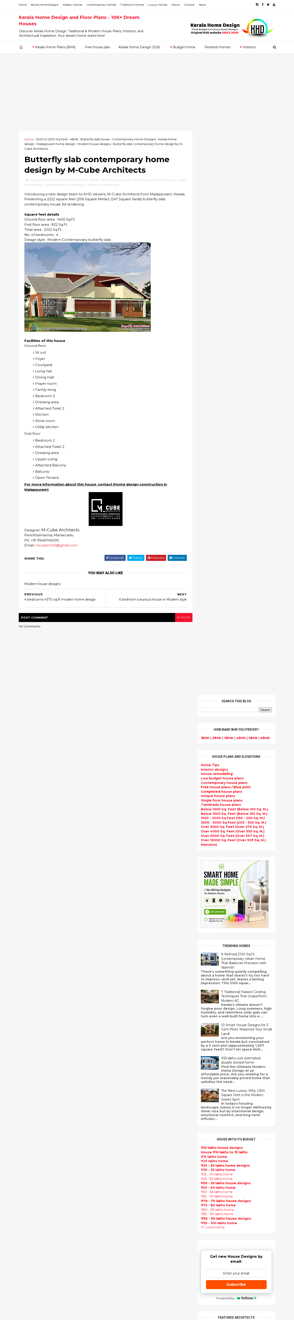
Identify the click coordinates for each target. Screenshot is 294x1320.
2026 (28, 906)
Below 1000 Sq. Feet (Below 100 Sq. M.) (233, 246)
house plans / (225, 224)
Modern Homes (73, 4)
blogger (181, 617)
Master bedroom (120, 1211)
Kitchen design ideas (124, 1174)
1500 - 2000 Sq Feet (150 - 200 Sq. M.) (232, 255)
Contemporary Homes (102, 4)
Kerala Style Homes (123, 1045)
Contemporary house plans (223, 219)
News (203, 4)
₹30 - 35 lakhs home (217, 606)
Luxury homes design (125, 1007)
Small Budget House (124, 1013)
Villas (111, 1029)
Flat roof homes (120, 981)
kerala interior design (125, 1088)
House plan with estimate (128, 1158)
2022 (28, 931)
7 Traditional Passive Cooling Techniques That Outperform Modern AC (243, 432)
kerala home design (40, 185)
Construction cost (122, 1120)
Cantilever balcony (122, 1281)
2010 (28, 1079)
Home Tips (209, 202)
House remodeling (122, 1233)
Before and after (121, 1292)
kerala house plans (122, 1249)
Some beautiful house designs (236, 945)
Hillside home (118, 1260)
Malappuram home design (56, 144)
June (27, 985)
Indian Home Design (123, 1077)
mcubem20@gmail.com (57, 546)
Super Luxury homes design (130, 1072)
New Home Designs (123, 1061)
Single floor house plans (221, 237)
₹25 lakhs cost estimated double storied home (240, 497)
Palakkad (27, 1140)
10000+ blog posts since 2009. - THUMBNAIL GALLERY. (56, 1314)
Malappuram (30, 1135)
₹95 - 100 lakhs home (218, 659)
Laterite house (119, 1228)
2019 (28, 1024)
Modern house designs (95, 144)
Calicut (46, 1131)
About (176, 4)
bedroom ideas (119, 1142)
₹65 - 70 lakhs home (216, 633)
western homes (120, 1201)
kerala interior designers (127, 1217)
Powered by (236, 734)
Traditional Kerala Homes (128, 1066)
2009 (28, 1085)
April (27, 997)
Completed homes (122, 1093)
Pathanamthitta (33, 1144)
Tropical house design (125, 1168)
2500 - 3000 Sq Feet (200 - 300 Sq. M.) (233, 259)
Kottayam (28, 1126)
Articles (113, 1115)
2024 (28, 918)
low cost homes (120, 1190)
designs (213, 206)
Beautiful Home (120, 1002)
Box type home (119, 1024)
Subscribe (235, 721)
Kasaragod (29, 1118)
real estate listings (234, 1098)
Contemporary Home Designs (135, 139)
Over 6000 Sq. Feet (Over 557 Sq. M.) (232, 272)
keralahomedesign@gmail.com (223, 1193)
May (26, 991)
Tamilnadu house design (127, 1147)
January (30, 1016)
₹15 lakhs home (213, 593)
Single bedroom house (126, 1297)
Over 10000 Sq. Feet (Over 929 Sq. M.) (232, 277)
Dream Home (117, 1238)
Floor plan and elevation (127, 1056)
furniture (260, 1072)
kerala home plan (121, 997)
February (31, 1010)
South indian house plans (128, 1083)
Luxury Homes (158, 4)
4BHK (75, 139)
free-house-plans (121, 1034)
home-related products (233, 1076)
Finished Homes (217, 47)
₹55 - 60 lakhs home (217, 624)
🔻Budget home (182, 47)
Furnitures (115, 1265)
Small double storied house (130, 1050)
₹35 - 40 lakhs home (216, 611)
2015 (28, 1048)
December (32, 948)
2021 (28, 937)
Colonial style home (123, 1040)
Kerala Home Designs (45, 4)
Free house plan (97, 47)
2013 (28, 1061)
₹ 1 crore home (212, 664)
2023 (28, 924)
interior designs (236, 1072)
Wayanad (27, 1158)
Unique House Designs (126, 1109)
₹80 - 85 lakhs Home (217, 646)
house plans (220, 228)
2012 (28, 1067)
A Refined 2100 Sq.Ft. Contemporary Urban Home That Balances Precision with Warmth (243, 397)
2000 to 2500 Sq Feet (53, 139)
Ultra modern (117, 1131)
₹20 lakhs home (213, 598)
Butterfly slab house (96, 139)
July (26, 979)
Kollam (25, 1122)
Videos (112, 1136)
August (29, 973)
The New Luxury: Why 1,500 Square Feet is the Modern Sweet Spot (242, 531)
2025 (28, 912)
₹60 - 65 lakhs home (216, 629)
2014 (28, 1055)
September (33, 967)
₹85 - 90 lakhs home (216, 651)
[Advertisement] (147, 97)
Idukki (25, 1109)
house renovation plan (126, 1222)
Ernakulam (29, 1104)
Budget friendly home (125, 1099)
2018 (28, 1030)
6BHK (264, 174)
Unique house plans (217, 232)
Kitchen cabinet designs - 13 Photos (241, 1018)
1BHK (204, 174)
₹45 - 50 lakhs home (216, 615)
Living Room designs (124, 1104)
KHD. (112, 1314)
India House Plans (121, 991)
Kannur (26, 1113)
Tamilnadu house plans (220, 241)
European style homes (125, 1195)
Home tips (115, 1254)
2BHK (216, 174)
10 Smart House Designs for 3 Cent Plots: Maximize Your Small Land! (245, 465)
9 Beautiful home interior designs (239, 926)
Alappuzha (29, 1100)
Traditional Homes (133, 4)
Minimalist (115, 1206)
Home (24, 4)
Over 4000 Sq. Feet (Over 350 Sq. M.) (232, 268)
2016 (28, 1042)
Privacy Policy (211, 857)
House (216, 210)
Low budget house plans (221, 215)
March (28, 1004)
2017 (28, 1036)
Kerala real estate (121, 1287)
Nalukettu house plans (126, 1270)
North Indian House (123, 1185)
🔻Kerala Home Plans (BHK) (53, 47)
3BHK (228, 174)
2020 (28, 943)
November (32, 954)
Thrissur (27, 1153)
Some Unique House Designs (236, 963)
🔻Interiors (247, 47)
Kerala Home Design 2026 (139, 47)
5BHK (252, 174)
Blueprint (114, 1276)
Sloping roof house (123, 986)
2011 (27, 1073)
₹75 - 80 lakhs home (217, 642)
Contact (190, 4)
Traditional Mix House (125, 1244)
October (30, 961)
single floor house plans (127, 1126)
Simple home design (124, 1179)
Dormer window (120, 1152)
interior (113, 1018)
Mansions (208, 281)
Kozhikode (29, 1131)
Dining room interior (124, 1163)
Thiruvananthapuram (38, 1149)
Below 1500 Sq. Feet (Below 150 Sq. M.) (233, 250)
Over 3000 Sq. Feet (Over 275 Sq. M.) (231, 263)
